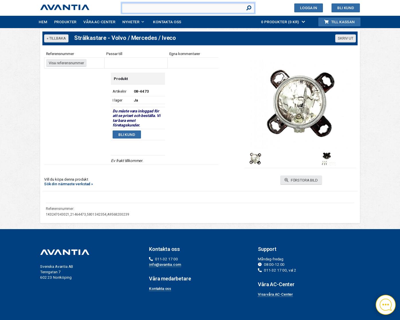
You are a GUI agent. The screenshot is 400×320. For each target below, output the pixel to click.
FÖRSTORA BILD (301, 180)
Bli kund (345, 7)
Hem (43, 21)
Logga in (308, 7)
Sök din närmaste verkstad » (68, 184)
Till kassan (339, 21)
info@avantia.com (165, 264)
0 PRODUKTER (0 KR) (283, 21)
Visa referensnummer (66, 63)
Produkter (65, 21)
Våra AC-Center (99, 21)
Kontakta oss (167, 21)
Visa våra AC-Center (275, 294)
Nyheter (131, 21)
